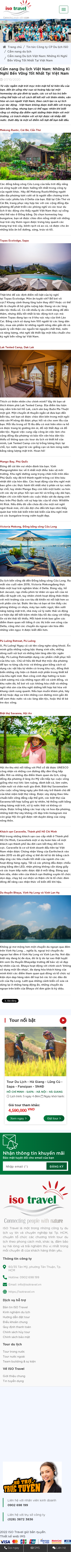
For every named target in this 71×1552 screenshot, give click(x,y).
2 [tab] (13, 41)
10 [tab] (58, 41)
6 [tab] (35, 41)
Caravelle (23, 840)
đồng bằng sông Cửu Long (22, 184)
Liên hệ (61, 1548)
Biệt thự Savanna (52, 786)
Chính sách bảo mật (16, 1337)
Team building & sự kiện (19, 1361)
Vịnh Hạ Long (14, 950)
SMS (37, 1548)
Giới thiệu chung (14, 1376)
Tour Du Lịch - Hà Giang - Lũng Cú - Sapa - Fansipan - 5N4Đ (35, 1083)
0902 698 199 (18, 1505)
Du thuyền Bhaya (21, 961)
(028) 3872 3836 (20, 1519)
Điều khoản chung (15, 1322)
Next (65, 31)
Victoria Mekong (41, 584)
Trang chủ (12, 47)
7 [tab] (41, 41)
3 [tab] (18, 41)
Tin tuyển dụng (13, 1381)
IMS (22, 1536)
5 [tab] (30, 41)
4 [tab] (24, 41)
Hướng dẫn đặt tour (16, 1317)
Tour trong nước (14, 1351)
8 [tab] (47, 41)
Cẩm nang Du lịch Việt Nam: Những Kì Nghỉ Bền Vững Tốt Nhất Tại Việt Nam (37, 58)
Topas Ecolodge (14, 298)
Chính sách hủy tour (16, 1332)
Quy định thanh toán (17, 1327)
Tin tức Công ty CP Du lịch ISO (47, 47)
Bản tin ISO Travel (15, 1307)
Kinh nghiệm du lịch (16, 1312)
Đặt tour (54, 1118)
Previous (5, 31)
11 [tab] (64, 41)
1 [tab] (7, 41)
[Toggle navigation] (63, 9)
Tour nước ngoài (14, 1356)
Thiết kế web (9, 1536)
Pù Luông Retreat (17, 656)
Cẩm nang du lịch (19, 51)
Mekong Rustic (39, 191)
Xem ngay (18, 1118)
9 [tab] (52, 41)
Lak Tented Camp (31, 405)
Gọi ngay (13, 1548)
